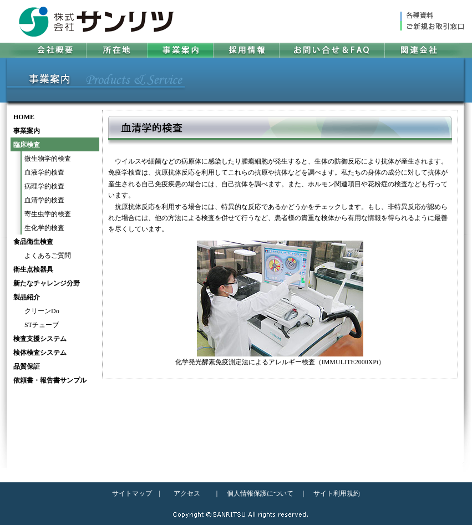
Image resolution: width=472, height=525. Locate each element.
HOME (23, 117)
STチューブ (41, 325)
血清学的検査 (44, 200)
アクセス (187, 493)
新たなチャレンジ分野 (46, 283)
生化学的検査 (44, 228)
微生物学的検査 (47, 158)
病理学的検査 (44, 186)
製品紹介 (26, 297)
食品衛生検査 (33, 242)
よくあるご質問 (47, 255)
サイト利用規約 (336, 493)
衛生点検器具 (33, 269)
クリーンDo (41, 311)
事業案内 (26, 131)
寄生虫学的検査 (47, 214)
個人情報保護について (260, 493)
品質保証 (26, 366)
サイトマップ (132, 493)
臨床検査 (26, 145)
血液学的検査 (44, 172)
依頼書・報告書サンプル (50, 380)
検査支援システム (40, 339)
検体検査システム (40, 352)
